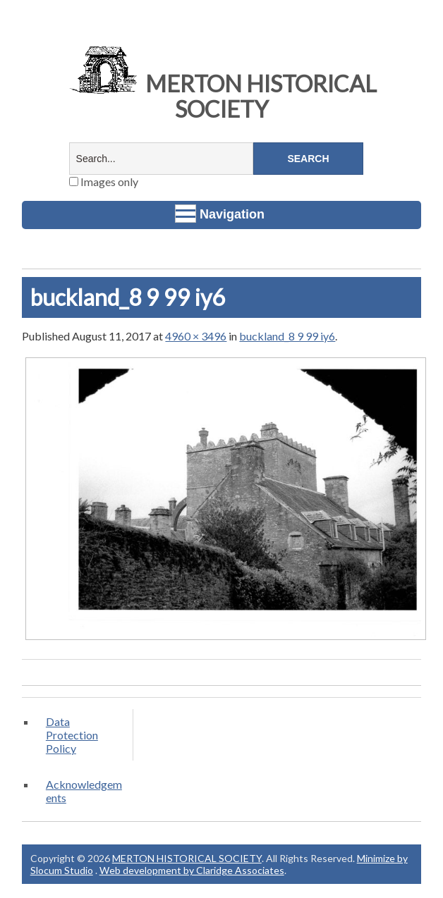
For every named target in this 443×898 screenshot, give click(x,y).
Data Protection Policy (72, 735)
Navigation (220, 213)
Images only (103, 181)
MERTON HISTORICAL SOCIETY (221, 96)
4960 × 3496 (195, 336)
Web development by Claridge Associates (191, 870)
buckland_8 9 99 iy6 (287, 336)
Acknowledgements (84, 790)
